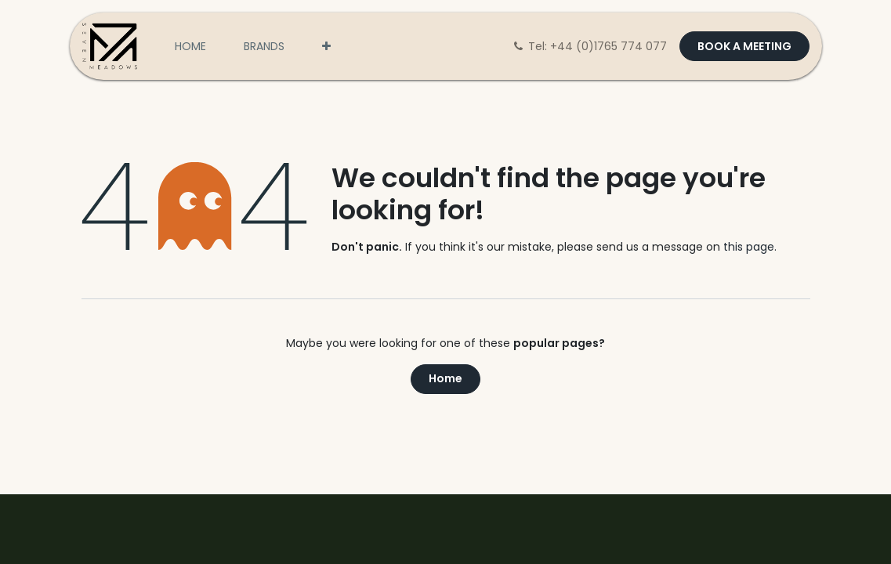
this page (748, 247)
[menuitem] (190, 46)
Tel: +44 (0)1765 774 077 (590, 46)
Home (445, 378)
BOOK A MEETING (744, 46)
